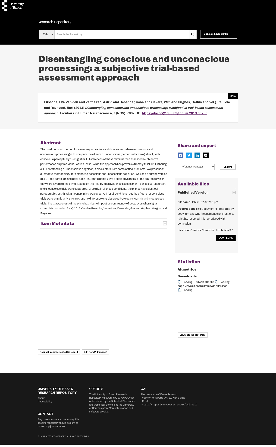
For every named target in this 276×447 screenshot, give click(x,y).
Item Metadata (57, 225)
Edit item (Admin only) (95, 354)
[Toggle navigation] (218, 36)
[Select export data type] (196, 169)
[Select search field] (46, 36)
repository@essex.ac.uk (51, 428)
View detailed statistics (192, 337)
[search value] (121, 36)
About (41, 400)
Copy (232, 97)
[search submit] (193, 36)
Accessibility (45, 403)
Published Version (193, 195)
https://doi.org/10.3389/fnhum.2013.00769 (174, 115)
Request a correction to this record (59, 354)
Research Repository (62, 23)
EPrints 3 (122, 400)
